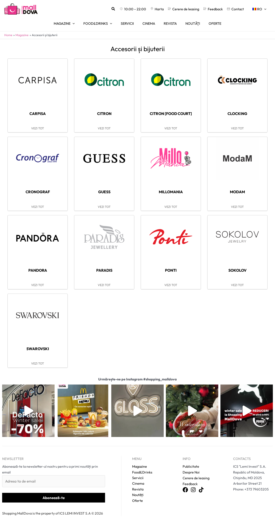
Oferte (137, 495)
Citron (104, 107)
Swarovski (38, 343)
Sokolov (237, 264)
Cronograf (37, 186)
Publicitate (191, 462)
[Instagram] (193, 485)
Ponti (171, 264)
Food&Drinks (142, 467)
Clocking (237, 107)
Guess (104, 186)
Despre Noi (191, 467)
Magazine (139, 462)
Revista (138, 484)
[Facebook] (185, 485)
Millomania (171, 186)
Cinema (138, 479)
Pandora (38, 264)
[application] (265, 9)
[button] (124, 9)
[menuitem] (260, 9)
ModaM (237, 186)
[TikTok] (201, 485)
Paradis (104, 264)
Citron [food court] (171, 107)
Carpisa (37, 107)
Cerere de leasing (196, 473)
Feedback (190, 479)
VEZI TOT (37, 123)
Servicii (138, 473)
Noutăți (138, 490)
